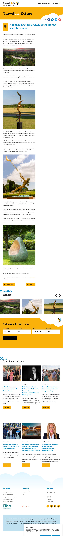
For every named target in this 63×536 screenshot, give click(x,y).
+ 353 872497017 (10, 494)
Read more (6, 407)
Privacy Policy (50, 501)
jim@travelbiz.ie (9, 499)
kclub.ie (6, 279)
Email (39, 330)
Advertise (55, 3)
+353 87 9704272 (10, 501)
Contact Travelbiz (51, 493)
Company (53, 330)
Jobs (46, 3)
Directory (50, 3)
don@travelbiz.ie (9, 493)
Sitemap (49, 496)
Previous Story (8, 284)
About (48, 491)
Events (39, 3)
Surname (24, 330)
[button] (56, 295)
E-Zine (43, 3)
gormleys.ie (32, 277)
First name (10, 330)
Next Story (30, 284)
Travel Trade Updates (27, 491)
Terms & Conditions (49, 498)
